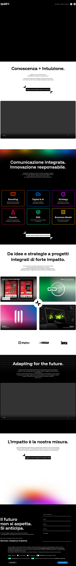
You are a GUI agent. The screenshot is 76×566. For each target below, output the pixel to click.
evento (62, 4)
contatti (67, 4)
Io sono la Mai (5, 280)
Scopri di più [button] (12, 562)
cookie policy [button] (61, 548)
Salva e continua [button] (62, 562)
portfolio (57, 4)
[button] (38, 89)
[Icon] (71, 4)
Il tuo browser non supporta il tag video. (38, 19)
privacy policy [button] (52, 547)
